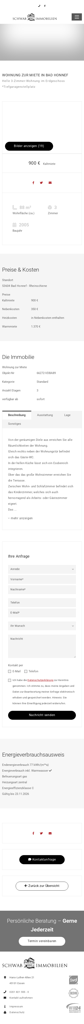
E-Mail (17, 671)
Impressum (12, 1006)
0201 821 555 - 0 (15, 991)
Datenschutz (13, 1012)
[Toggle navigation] (77, 17)
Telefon (33, 671)
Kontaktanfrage (42, 859)
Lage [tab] (67, 415)
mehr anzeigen (22, 518)
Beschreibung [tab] (16, 415)
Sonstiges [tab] (14, 424)
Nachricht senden (42, 715)
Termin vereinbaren (42, 941)
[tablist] (42, 419)
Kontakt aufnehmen (17, 997)
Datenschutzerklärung (40, 680)
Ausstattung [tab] (45, 415)
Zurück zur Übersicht (42, 886)
